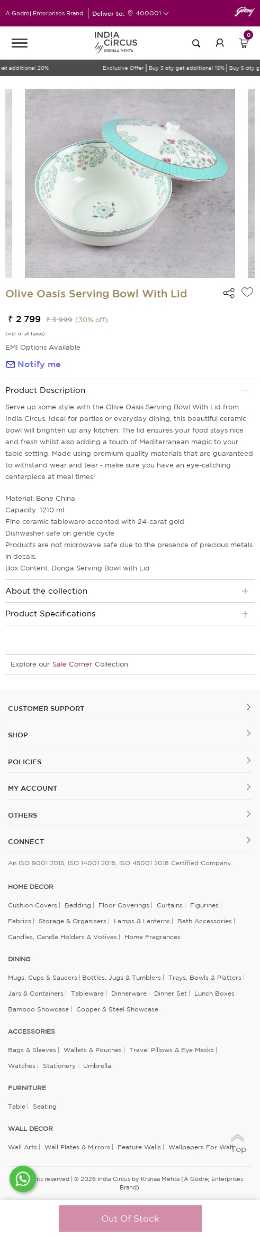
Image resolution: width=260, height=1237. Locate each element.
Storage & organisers (72, 921)
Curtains (170, 905)
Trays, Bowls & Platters (204, 977)
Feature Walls (139, 1147)
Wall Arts (22, 1147)
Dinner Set (170, 993)
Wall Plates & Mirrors (77, 1147)
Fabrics (19, 921)
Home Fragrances (152, 937)
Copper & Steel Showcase (117, 1009)
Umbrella (97, 1066)
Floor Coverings (123, 905)
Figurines (204, 905)
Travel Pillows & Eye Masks (171, 1050)
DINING (19, 959)
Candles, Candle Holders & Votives (62, 937)
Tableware (87, 993)
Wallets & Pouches (93, 1050)
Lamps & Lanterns (142, 921)
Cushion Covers (32, 905)
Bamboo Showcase (38, 1009)
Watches (21, 1066)
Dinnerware (129, 993)
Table (16, 1106)
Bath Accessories (204, 921)
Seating (45, 1106)
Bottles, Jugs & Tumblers (121, 977)
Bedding (78, 905)
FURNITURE (27, 1088)
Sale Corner (72, 664)
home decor (30, 887)
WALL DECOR (30, 1129)
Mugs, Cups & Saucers (42, 977)
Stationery (59, 1066)
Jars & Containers (36, 993)
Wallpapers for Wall (200, 1147)
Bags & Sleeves (32, 1050)
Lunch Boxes (214, 993)
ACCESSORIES (31, 1031)
